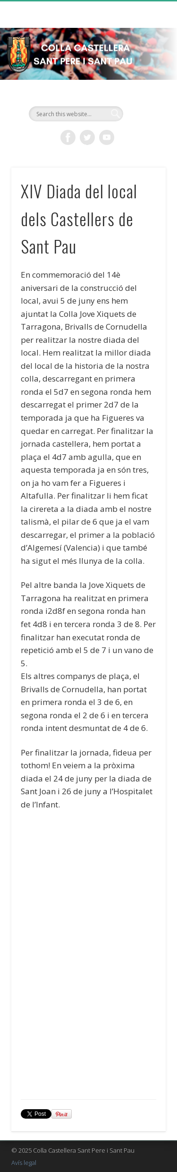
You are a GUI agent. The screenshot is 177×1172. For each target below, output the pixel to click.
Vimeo (106, 137)
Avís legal (23, 1162)
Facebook (68, 137)
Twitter (87, 137)
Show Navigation (143, 84)
